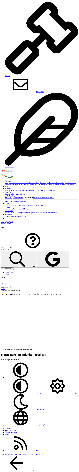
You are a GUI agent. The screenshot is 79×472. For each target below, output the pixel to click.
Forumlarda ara (20, 194)
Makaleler (8, 188)
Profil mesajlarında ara (49, 213)
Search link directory (12, 201)
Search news (38, 205)
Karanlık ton (25, 409)
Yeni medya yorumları (44, 185)
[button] (32, 248)
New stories (9, 205)
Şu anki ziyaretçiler (21, 213)
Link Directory (10, 196)
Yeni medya (13, 185)
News (7, 203)
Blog (6, 186)
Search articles (50, 190)
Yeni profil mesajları (12, 183)
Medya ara (26, 209)
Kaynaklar (8, 214)
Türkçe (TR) (25, 425)
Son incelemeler (30, 190)
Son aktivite (9, 272)
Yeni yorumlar (20, 190)
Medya (7, 207)
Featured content (68, 185)
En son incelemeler (11, 216)
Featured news (29, 205)
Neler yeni (8, 181)
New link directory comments (27, 185)
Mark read (22, 201)
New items (8, 198)
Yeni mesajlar (44, 183)
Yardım (7, 434)
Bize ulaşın (24, 92)
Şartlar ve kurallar (11, 430)
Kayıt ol (7, 274)
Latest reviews (38, 198)
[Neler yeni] (4, 224)
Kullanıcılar (9, 211)
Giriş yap (4, 279)
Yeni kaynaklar (58, 185)
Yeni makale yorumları (56, 183)
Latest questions (48, 198)
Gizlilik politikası (11, 432)
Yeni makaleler (34, 183)
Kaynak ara (22, 216)
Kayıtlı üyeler (9, 213)
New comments (18, 198)
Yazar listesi (41, 190)
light (59, 393)
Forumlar (8, 192)
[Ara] (9, 224)
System (23, 393)
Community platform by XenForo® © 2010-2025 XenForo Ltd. (22, 454)
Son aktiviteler (24, 183)
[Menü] (1, 174)
